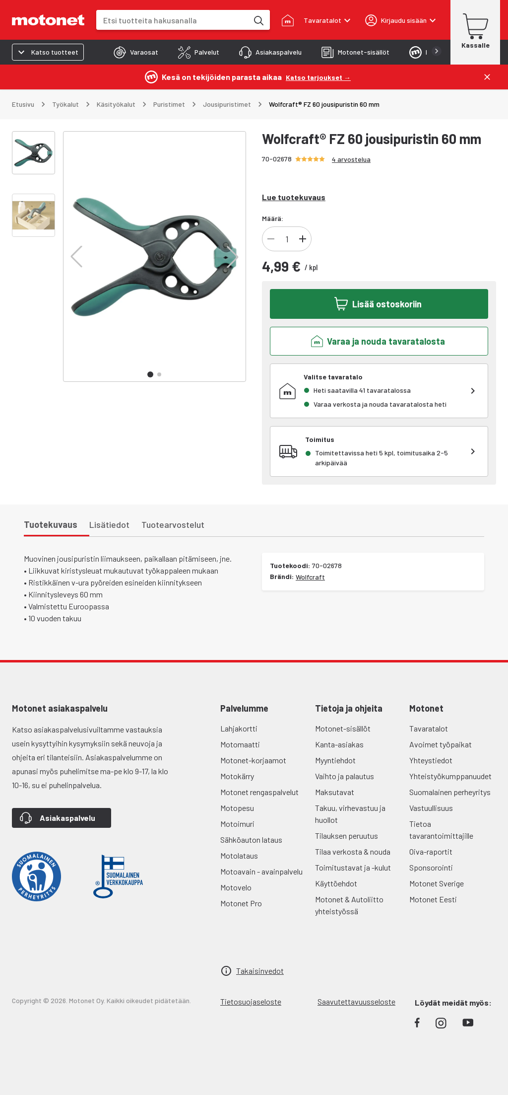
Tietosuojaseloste (250, 1001)
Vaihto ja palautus (344, 776)
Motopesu (237, 807)
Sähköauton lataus (251, 839)
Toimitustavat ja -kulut (353, 867)
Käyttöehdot (336, 883)
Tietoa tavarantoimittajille (441, 829)
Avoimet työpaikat (440, 744)
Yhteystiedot (430, 760)
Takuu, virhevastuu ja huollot (350, 813)
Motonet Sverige (436, 883)
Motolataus (239, 855)
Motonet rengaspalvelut (259, 792)
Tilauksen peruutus (346, 835)
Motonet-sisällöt (343, 728)
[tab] (136, 52)
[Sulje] (487, 77)
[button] (76, 257)
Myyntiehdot (335, 760)
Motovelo (236, 887)
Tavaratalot (428, 728)
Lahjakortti (238, 728)
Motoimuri (237, 823)
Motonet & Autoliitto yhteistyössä (349, 905)
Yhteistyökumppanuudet (450, 776)
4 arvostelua (351, 159)
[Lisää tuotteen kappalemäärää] (302, 238)
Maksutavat (334, 792)
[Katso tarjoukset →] (318, 76)
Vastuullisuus (431, 807)
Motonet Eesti (433, 899)
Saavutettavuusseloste (356, 1001)
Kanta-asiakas (339, 744)
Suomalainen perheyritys (450, 792)
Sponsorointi (431, 867)
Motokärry (237, 776)
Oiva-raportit (430, 851)
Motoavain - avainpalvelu (261, 871)
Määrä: (272, 218)
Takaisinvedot (260, 970)
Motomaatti (240, 744)
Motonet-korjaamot (253, 760)
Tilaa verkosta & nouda (352, 851)
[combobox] (172, 20)
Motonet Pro (241, 903)
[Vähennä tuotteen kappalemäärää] (270, 238)
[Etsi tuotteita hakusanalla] (258, 20)
